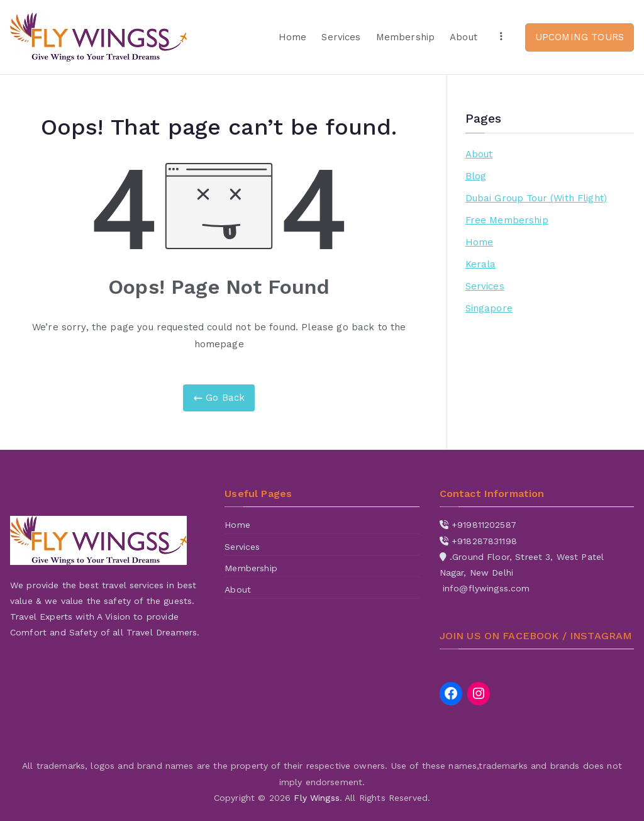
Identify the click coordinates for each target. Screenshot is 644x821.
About (463, 37)
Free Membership (506, 220)
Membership (405, 37)
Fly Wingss (317, 798)
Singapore (489, 308)
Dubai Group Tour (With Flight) (536, 198)
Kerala (480, 264)
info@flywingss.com (486, 588)
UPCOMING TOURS (579, 37)
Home (293, 37)
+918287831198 (484, 541)
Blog (476, 176)
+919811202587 (484, 525)
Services (340, 37)
